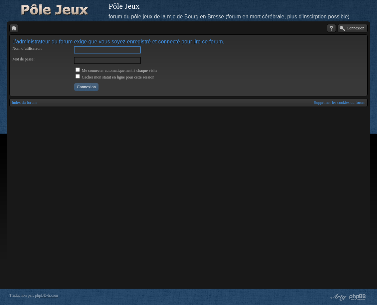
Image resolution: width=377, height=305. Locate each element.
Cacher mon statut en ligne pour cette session (114, 77)
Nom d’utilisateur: (27, 48)
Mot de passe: (23, 59)
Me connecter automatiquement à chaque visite (116, 70)
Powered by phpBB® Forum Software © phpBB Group (358, 297)
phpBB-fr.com (46, 295)
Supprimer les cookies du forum (339, 102)
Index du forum (24, 102)
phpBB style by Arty (338, 297)
